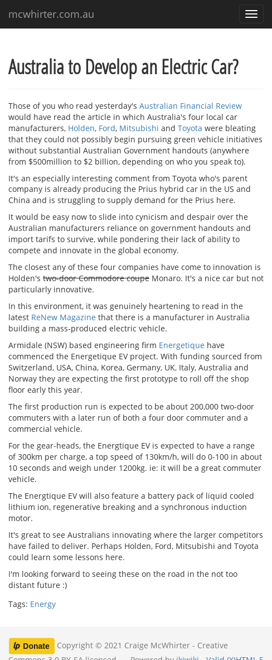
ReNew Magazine (63, 317)
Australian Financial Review (190, 105)
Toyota (190, 128)
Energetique (182, 345)
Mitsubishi (139, 128)
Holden (81, 128)
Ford (107, 128)
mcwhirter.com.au (51, 14)
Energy (43, 604)
